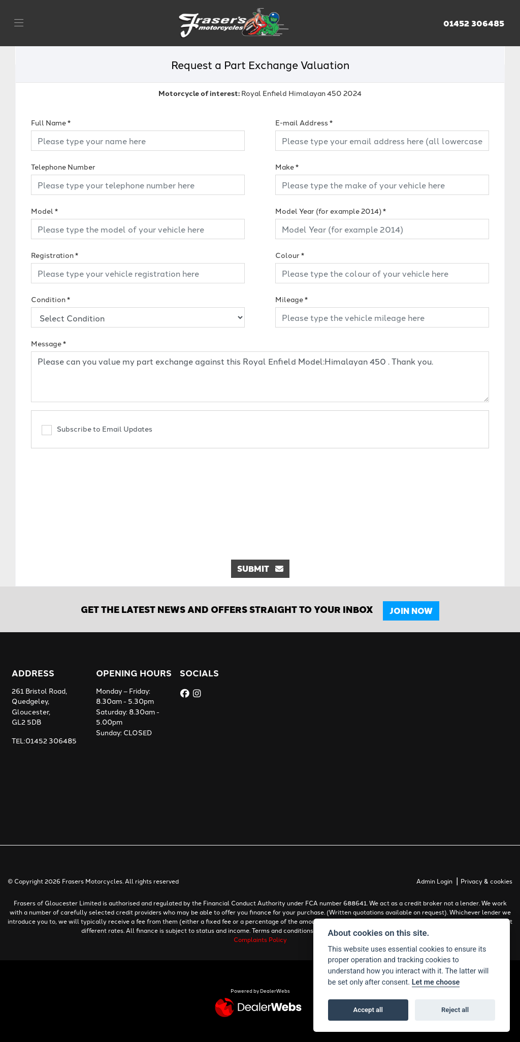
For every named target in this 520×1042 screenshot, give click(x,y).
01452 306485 (473, 23)
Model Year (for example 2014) (330, 211)
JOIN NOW (413, 610)
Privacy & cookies (486, 880)
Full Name (51, 122)
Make (287, 166)
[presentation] (260, 498)
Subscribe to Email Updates (97, 429)
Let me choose (436, 982)
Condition (50, 299)
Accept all (368, 1010)
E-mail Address (304, 122)
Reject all (455, 1010)
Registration (54, 255)
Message (48, 343)
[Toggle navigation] (18, 22)
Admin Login (434, 880)
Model (44, 211)
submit (260, 568)
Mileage (291, 299)
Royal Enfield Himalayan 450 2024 (260, 93)
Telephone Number (63, 166)
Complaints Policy (260, 939)
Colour (289, 255)
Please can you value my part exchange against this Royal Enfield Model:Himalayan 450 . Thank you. (260, 376)
